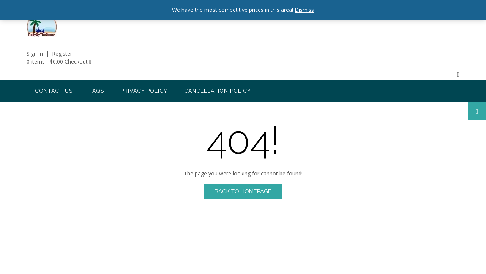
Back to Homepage (243, 191)
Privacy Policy (144, 91)
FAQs (96, 91)
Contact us (54, 91)
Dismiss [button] (304, 9)
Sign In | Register (49, 53)
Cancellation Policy (217, 91)
